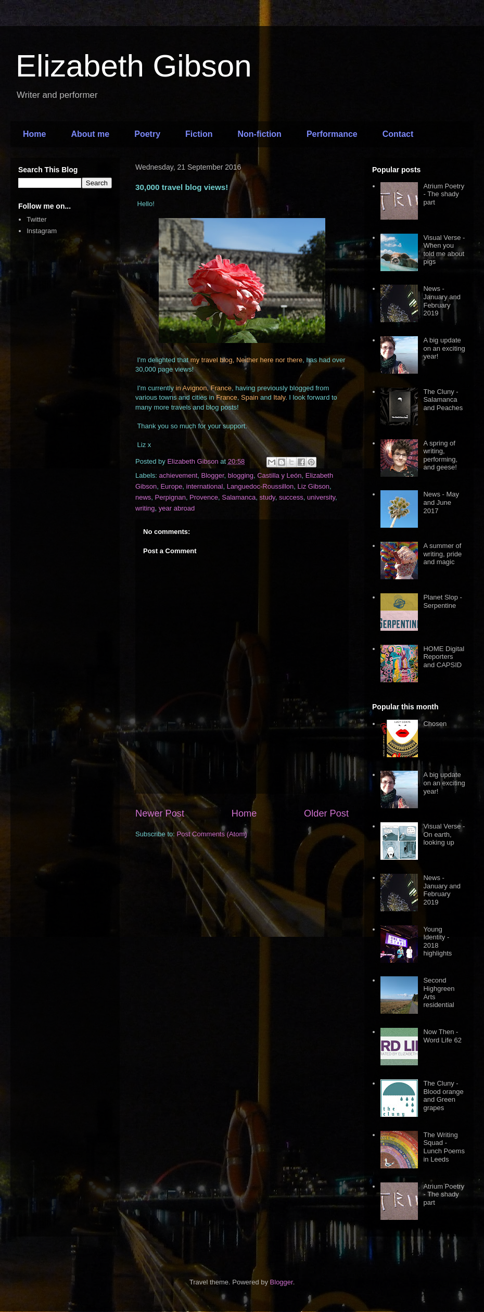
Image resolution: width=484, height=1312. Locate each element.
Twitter (36, 219)
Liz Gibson (313, 486)
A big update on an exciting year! (444, 348)
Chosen (435, 724)
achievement (178, 475)
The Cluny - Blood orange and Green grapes (443, 1095)
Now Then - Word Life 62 (442, 1036)
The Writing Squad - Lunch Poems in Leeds (444, 1147)
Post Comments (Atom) (212, 834)
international (204, 486)
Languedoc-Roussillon (260, 486)
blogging (240, 475)
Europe (171, 486)
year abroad (177, 508)
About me (90, 134)
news (143, 497)
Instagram (42, 231)
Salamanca (239, 497)
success (291, 497)
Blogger (212, 475)
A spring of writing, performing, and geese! (440, 455)
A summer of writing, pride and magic (442, 554)
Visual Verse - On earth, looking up (444, 834)
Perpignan (170, 497)
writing (145, 508)
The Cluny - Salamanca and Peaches (443, 400)
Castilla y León (279, 475)
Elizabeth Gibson (134, 65)
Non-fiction (259, 134)
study (267, 497)
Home (34, 134)
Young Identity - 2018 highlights (437, 941)
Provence (203, 497)
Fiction (198, 134)
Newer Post (159, 813)
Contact (398, 134)
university (321, 497)
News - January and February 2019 (442, 301)
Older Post (326, 813)
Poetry (147, 134)
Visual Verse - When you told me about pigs (444, 250)
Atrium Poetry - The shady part (443, 194)
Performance (332, 134)
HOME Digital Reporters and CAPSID (443, 657)
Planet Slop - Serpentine (442, 601)
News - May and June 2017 (441, 502)
